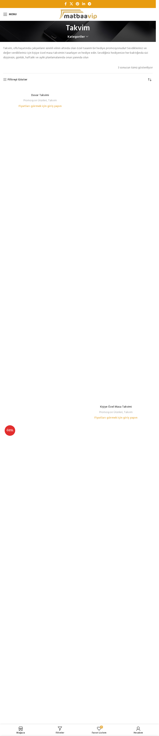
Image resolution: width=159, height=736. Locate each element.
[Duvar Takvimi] (40, 89)
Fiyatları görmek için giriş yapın (40, 106)
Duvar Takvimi (40, 95)
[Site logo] (78, 14)
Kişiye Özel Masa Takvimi (116, 406)
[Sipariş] (149, 80)
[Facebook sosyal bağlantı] (65, 4)
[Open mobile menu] (10, 14)
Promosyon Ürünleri (35, 100)
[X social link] (71, 4)
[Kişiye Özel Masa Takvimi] (116, 245)
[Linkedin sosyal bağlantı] (83, 4)
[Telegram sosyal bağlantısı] (89, 4)
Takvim (52, 100)
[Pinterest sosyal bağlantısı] (78, 4)
